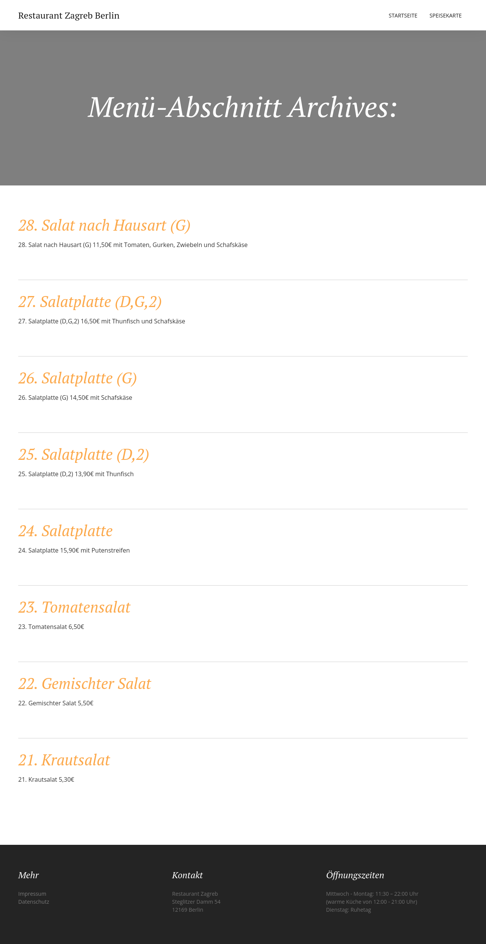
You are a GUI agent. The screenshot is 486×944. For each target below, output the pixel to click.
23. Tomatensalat (74, 607)
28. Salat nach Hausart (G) (104, 225)
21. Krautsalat (64, 759)
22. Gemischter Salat (84, 683)
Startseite (403, 15)
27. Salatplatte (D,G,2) (90, 301)
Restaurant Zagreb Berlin (69, 15)
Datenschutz (33, 901)
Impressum (32, 893)
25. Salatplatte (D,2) (83, 454)
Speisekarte (445, 15)
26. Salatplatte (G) (77, 377)
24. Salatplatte (65, 530)
